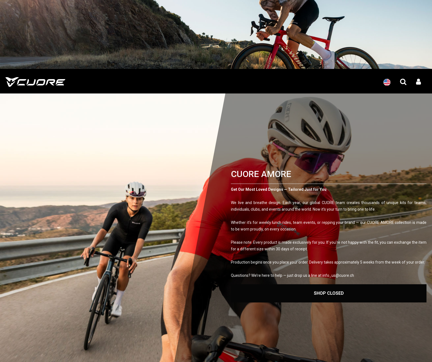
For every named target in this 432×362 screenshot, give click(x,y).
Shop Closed (329, 293)
